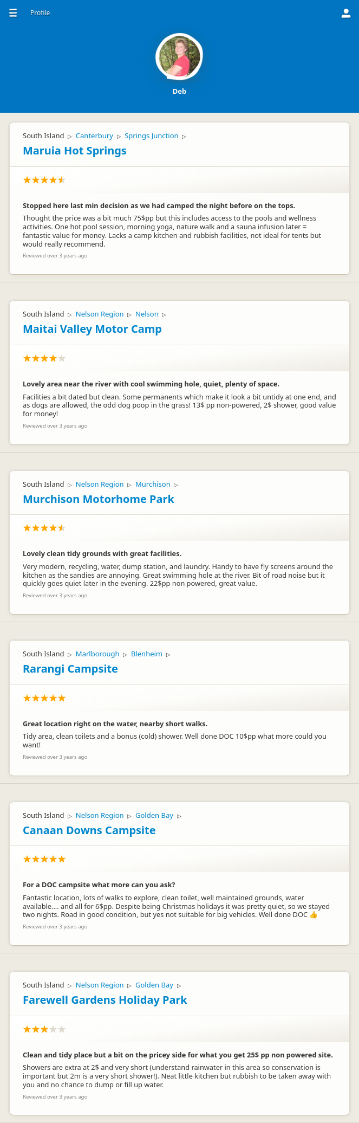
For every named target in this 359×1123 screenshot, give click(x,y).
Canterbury (94, 135)
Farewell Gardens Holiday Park (105, 999)
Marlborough (98, 654)
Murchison (153, 484)
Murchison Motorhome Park (98, 499)
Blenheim (146, 654)
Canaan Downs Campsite (89, 830)
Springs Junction (151, 135)
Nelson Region (100, 314)
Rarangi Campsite (70, 668)
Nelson (147, 314)
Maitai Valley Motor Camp (92, 328)
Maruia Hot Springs (75, 150)
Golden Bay (154, 815)
